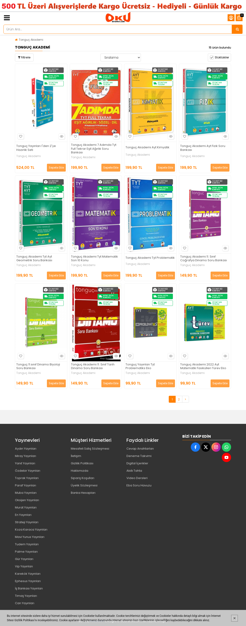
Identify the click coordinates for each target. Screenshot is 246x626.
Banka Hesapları (83, 493)
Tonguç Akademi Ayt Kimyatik (147, 147)
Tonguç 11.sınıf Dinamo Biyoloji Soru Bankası (38, 366)
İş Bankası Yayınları (29, 588)
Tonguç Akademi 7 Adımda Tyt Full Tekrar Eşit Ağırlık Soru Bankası (93, 149)
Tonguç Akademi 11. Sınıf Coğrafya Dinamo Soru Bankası (203, 259)
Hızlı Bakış (60, 136)
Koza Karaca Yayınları (31, 529)
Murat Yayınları (26, 507)
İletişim (76, 456)
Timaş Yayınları (26, 596)
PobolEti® (97, 621)
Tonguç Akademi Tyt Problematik (150, 258)
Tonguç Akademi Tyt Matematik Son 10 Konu (94, 259)
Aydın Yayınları (25, 448)
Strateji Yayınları (26, 522)
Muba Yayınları (26, 493)
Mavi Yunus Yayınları (29, 537)
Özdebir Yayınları (27, 470)
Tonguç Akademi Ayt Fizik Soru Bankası (202, 148)
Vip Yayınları (24, 566)
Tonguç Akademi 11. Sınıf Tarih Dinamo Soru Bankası (92, 366)
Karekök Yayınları (27, 573)
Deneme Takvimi (139, 456)
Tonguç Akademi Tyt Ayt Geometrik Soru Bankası (34, 259)
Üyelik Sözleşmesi (84, 485)
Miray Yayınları (25, 456)
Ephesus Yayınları (28, 581)
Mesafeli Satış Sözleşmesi (90, 448)
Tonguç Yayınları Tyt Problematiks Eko (140, 366)
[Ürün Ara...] (237, 29)
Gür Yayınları (24, 559)
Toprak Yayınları (27, 478)
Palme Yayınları (26, 551)
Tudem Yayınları (27, 544)
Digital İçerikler (137, 463)
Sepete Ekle (56, 167)
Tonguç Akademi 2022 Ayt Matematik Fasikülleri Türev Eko (203, 366)
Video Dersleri (137, 478)
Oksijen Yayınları (27, 500)
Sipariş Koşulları (82, 478)
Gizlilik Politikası (82, 463)
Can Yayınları (24, 603)
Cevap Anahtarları (140, 448)
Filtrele (24, 57)
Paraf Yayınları (25, 485)
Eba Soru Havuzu (139, 485)
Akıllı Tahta (134, 470)
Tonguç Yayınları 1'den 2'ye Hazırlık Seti (36, 148)
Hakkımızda (79, 470)
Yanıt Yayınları (25, 463)
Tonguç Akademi (31, 40)
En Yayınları (23, 515)
